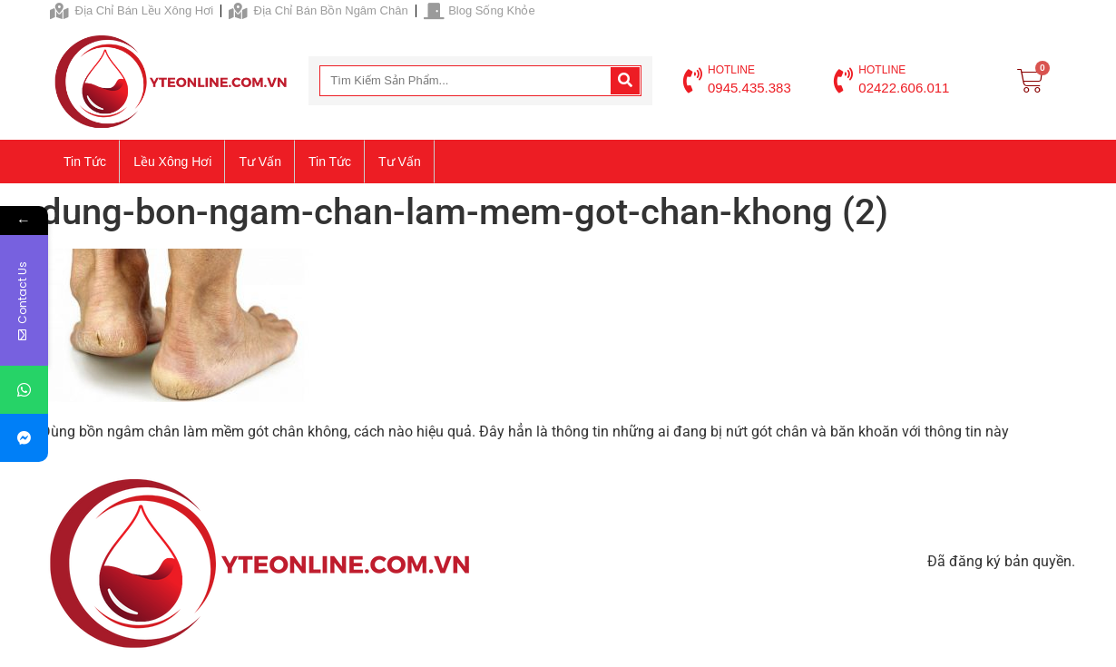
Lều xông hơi (172, 161)
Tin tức (85, 161)
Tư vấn (260, 161)
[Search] (625, 80)
